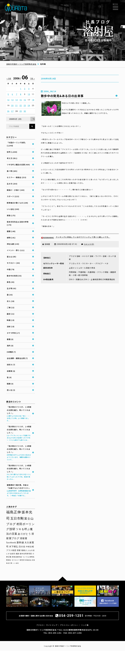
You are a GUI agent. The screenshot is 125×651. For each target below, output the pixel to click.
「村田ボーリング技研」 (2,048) (17, 144)
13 (12, 100)
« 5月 (9, 78)
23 (25, 106)
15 (21, 100)
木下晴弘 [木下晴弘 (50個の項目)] (13, 546)
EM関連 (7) (11, 352)
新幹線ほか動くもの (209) (17, 203)
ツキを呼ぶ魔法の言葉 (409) (18, 164)
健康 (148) (11, 231)
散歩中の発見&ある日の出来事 (62, 96)
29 (21, 111)
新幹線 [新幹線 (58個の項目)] (20, 542)
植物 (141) (11, 237)
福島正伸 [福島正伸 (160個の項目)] (13, 512)
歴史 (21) (10, 314)
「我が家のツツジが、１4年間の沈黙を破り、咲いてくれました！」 (19, 414)
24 (29, 106)
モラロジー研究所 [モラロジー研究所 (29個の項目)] (18, 560)
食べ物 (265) (12, 171)
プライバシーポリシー (69, 625)
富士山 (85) (11, 256)
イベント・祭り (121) (15, 250)
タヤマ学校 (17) (13, 333)
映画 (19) (10, 320)
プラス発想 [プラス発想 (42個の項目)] (11, 550)
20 (12, 106)
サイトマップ (51, 625)
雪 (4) (9, 377)
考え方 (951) (12, 158)
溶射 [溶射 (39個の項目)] (19, 550)
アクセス (40, 625)
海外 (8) (10, 345)
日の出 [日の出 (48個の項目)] (22, 546)
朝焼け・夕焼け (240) (15, 190)
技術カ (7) (11, 364)
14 (16, 100)
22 (21, 106)
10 (29, 94)
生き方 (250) (12, 183)
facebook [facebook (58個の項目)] (11, 542)
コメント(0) (89, 244)
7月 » (32, 78)
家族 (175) (11, 215)
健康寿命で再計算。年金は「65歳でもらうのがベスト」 (19, 490)
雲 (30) (10, 294)
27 (12, 111)
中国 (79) (10, 269)
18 (33, 100)
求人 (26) (10, 301)
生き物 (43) (11, 288)
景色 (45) (10, 282)
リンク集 (85, 625)
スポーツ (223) (13, 196)
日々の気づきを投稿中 (98, 30)
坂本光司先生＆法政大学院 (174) (17, 223)
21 (16, 106)
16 (25, 100)
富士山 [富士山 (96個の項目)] (29, 518)
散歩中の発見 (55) (14, 275)
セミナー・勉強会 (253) (16, 177)
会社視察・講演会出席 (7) (17, 358)
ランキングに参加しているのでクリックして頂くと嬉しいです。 (75, 237)
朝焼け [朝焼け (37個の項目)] (24, 550)
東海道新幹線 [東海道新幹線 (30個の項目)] (17, 557)
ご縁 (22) (10, 307)
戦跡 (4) (10, 383)
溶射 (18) (10, 326)
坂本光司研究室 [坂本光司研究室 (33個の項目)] (26, 554)
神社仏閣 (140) (13, 244)
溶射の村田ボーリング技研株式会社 (21, 64)
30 (25, 111)
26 (8, 111)
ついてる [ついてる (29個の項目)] (25, 557)
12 (8, 100)
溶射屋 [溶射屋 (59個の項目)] (23, 538)
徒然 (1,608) (12, 152)
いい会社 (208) (13, 209)
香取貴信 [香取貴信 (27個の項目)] (28, 560)
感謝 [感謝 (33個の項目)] (17, 554)
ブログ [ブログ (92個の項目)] (11, 524)
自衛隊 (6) (11, 371)
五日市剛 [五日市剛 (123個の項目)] (17, 518)
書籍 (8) (10, 339)
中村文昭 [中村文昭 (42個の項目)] (30, 547)
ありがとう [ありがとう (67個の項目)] (24, 533)
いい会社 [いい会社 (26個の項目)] (16, 563)
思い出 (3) (11, 390)
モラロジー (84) (13, 263)
